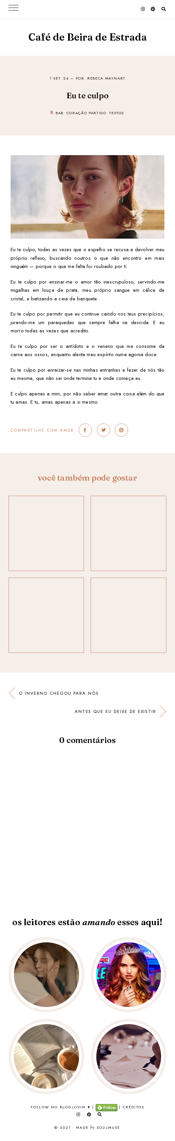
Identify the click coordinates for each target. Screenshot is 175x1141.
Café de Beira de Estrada (87, 37)
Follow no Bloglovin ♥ (61, 1107)
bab (60, 113)
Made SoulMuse (98, 1128)
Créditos (134, 1107)
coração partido (86, 113)
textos (116, 113)
